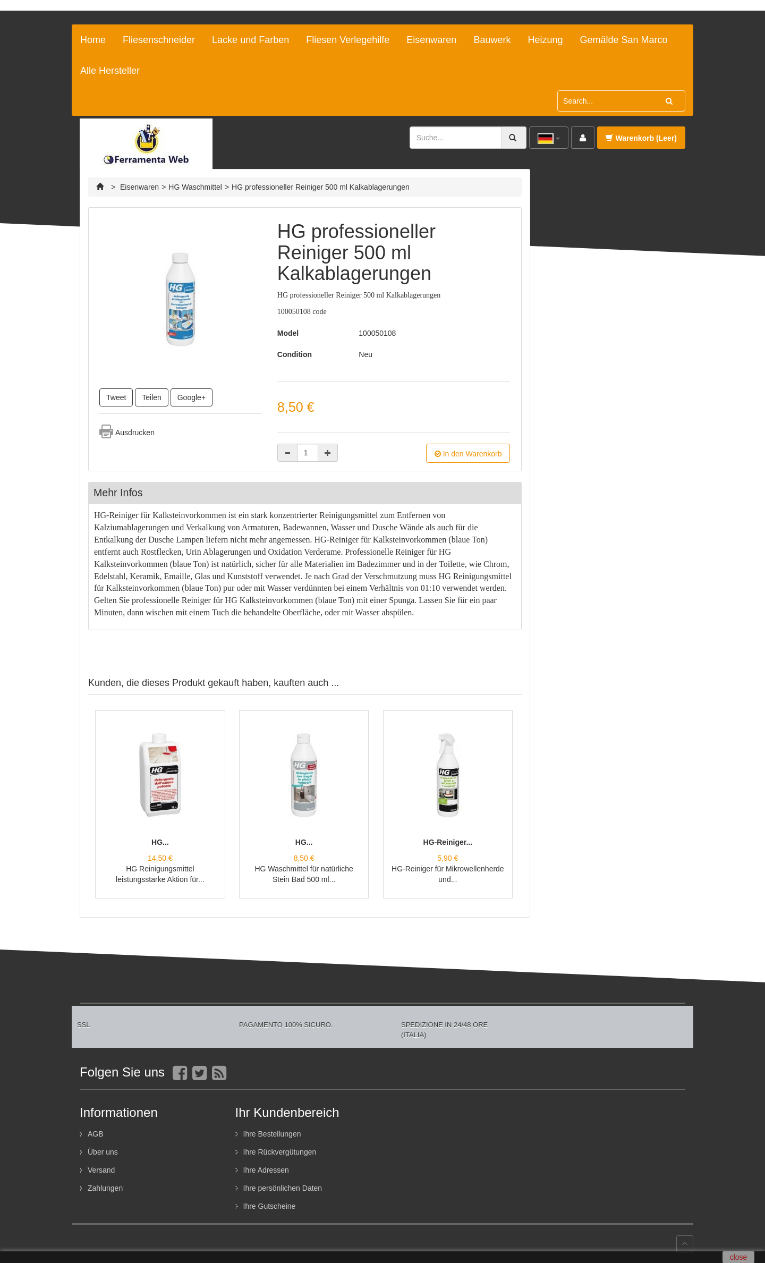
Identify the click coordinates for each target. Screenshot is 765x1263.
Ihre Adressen (266, 1170)
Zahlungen (105, 1188)
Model (288, 333)
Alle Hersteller (110, 70)
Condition (294, 354)
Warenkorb (641, 138)
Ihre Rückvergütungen (280, 1152)
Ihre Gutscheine (269, 1206)
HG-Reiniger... (448, 842)
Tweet (116, 397)
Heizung (545, 40)
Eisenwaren (431, 40)
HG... (160, 842)
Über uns (103, 1152)
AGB (96, 1134)
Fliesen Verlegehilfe (347, 40)
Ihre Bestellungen (272, 1134)
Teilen (152, 397)
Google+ (191, 397)
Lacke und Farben (250, 40)
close (738, 1257)
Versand (101, 1170)
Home (93, 40)
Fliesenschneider (159, 40)
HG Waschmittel (195, 187)
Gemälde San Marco (623, 40)
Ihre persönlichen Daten (282, 1188)
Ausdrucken (135, 432)
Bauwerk (492, 40)
